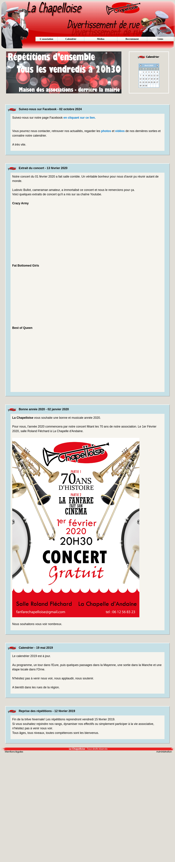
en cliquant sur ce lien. (79, 117)
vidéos (120, 131)
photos (106, 131)
